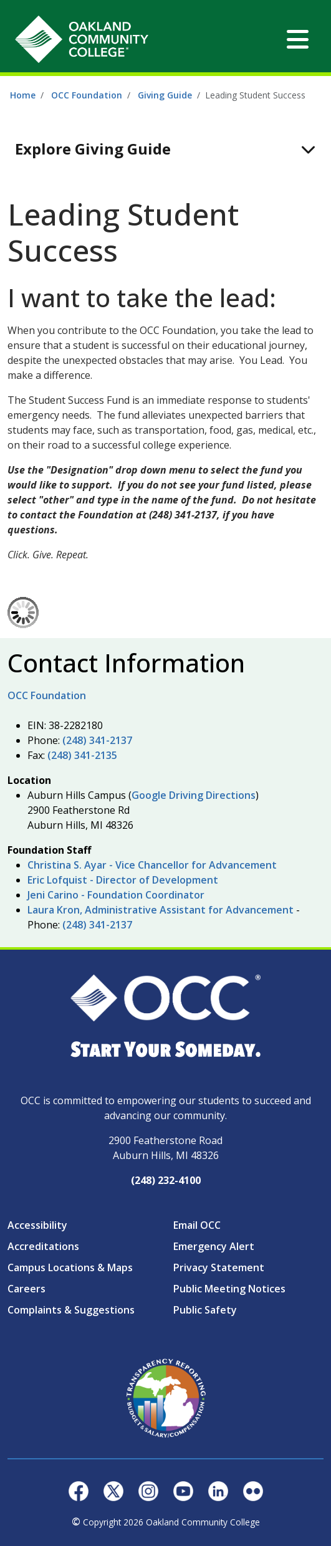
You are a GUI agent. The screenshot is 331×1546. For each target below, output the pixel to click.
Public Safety (205, 1310)
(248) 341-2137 (97, 740)
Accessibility (37, 1225)
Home (23, 95)
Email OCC (197, 1225)
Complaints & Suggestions (71, 1310)
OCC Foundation (86, 95)
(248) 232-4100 (166, 1180)
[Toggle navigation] (297, 39)
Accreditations (43, 1246)
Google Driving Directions (194, 795)
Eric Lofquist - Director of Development (122, 880)
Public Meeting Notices (229, 1288)
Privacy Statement (218, 1267)
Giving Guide (165, 95)
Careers (26, 1288)
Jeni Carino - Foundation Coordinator (115, 895)
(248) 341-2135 (82, 755)
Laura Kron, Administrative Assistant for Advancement (160, 910)
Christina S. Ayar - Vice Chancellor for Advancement (152, 865)
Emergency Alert (213, 1246)
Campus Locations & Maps (70, 1267)
